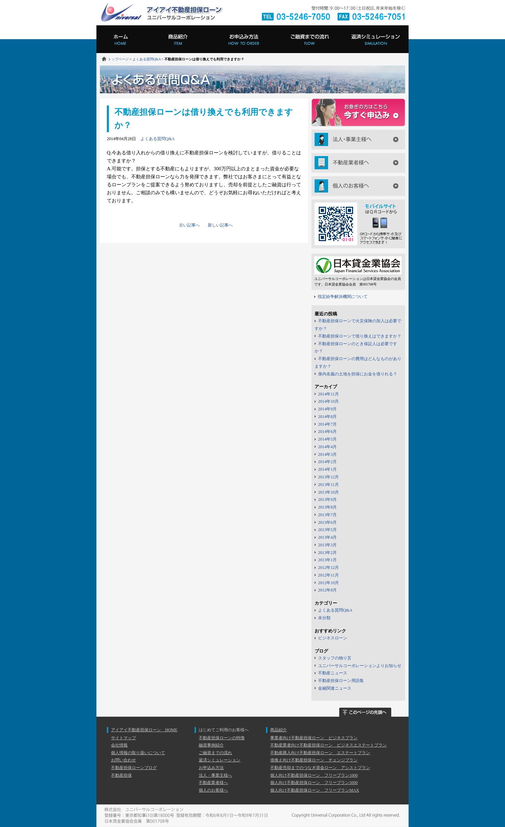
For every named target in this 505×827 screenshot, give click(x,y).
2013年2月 (327, 552)
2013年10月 (328, 492)
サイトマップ (123, 737)
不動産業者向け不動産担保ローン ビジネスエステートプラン (328, 745)
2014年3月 (327, 454)
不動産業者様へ (358, 163)
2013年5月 (327, 529)
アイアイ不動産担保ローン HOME (144, 729)
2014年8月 (327, 416)
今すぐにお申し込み (358, 112)
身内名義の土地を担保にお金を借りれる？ (357, 374)
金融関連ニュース (334, 688)
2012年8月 (327, 590)
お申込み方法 (244, 39)
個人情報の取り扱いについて (138, 752)
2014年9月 (327, 409)
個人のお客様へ (358, 186)
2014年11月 (328, 394)
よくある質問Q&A (146, 59)
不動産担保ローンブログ (134, 767)
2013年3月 (327, 545)
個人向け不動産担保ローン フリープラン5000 (314, 782)
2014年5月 (327, 439)
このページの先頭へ (365, 712)
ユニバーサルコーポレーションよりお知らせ (359, 665)
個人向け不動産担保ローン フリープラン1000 (314, 775)
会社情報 (119, 745)
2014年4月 (327, 446)
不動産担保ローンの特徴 (222, 737)
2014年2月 (327, 461)
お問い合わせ (123, 760)
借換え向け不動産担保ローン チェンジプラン (314, 760)
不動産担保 (121, 775)
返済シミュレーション (376, 39)
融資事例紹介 (211, 745)
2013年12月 (328, 477)
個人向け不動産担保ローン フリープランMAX (314, 790)
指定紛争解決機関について (343, 296)
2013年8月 (327, 507)
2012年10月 (328, 582)
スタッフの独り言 (334, 658)
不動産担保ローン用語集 (341, 680)
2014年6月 (327, 431)
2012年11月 (328, 575)
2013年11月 (328, 484)
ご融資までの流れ (310, 39)
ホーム (120, 39)
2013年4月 (327, 537)
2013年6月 (327, 522)
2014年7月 (327, 424)
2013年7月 (327, 514)
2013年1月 (327, 559)
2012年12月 (328, 567)
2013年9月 (327, 499)
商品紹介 (178, 39)
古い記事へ (189, 225)
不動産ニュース (332, 673)
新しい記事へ (220, 225)
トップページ (118, 59)
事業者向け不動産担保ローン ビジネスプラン (314, 737)
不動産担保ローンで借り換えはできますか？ (359, 336)
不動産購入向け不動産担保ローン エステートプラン (320, 752)
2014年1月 (327, 469)
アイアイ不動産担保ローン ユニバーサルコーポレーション (161, 12)
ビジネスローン (332, 638)
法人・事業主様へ (358, 140)
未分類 (324, 617)
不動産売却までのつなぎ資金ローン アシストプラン (320, 767)
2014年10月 (328, 401)
